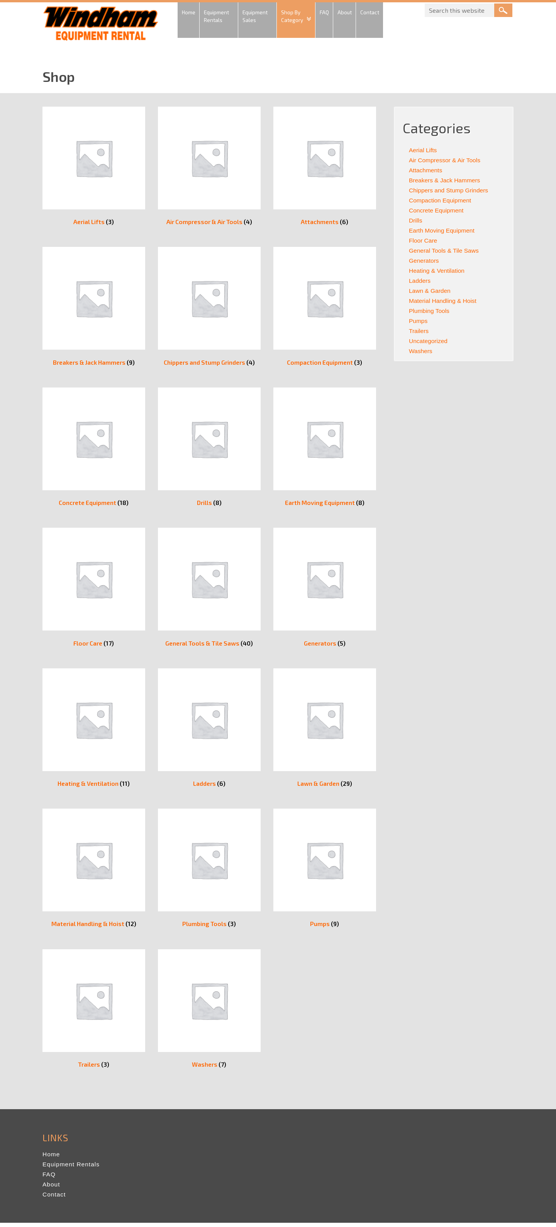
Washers (421, 351)
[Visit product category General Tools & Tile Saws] (209, 591)
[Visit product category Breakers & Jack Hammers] (93, 309)
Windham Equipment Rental (100, 26)
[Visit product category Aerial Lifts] (93, 168)
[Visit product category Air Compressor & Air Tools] (209, 168)
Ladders (420, 280)
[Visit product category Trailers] (93, 1014)
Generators (424, 260)
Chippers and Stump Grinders (450, 190)
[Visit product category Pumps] (324, 873)
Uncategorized (429, 341)
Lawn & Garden (430, 290)
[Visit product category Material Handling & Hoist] (93, 873)
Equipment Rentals (71, 1168)
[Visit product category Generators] (324, 591)
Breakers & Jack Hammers (445, 180)
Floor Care (423, 240)
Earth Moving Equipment (442, 230)
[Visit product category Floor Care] (93, 591)
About (51, 1188)
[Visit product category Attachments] (324, 168)
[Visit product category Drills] (209, 450)
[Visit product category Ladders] (209, 732)
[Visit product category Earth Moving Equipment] (324, 450)
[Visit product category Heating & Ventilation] (93, 732)
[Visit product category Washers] (209, 1014)
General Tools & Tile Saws (445, 250)
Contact (54, 1198)
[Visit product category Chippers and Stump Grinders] (209, 309)
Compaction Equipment (441, 200)
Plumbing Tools (430, 311)
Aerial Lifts (423, 150)
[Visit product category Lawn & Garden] (324, 732)
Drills (416, 220)
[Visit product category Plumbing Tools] (209, 873)
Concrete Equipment (437, 210)
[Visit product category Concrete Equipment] (93, 450)
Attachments (426, 170)
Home (51, 1158)
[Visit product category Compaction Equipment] (324, 309)
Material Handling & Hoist (444, 300)
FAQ (49, 1178)
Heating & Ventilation (437, 270)
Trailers (419, 331)
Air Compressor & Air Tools (446, 160)
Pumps (418, 321)
